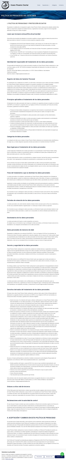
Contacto (61, 5)
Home (39, 5)
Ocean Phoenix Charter (19, 5)
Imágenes (54, 5)
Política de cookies (9, 459)
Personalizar (39, 456)
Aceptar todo (60, 456)
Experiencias (46, 5)
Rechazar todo (49, 456)
